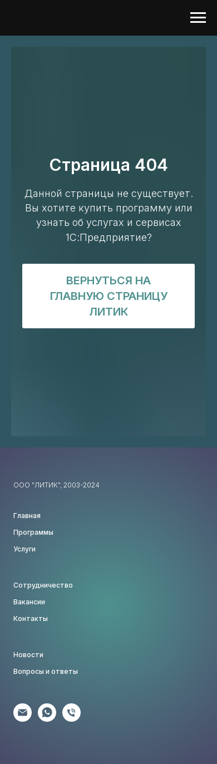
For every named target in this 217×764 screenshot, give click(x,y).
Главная (27, 515)
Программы (33, 532)
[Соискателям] (71, 718)
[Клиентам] (47, 718)
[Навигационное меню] (198, 17)
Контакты (30, 618)
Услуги (24, 549)
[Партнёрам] (22, 718)
